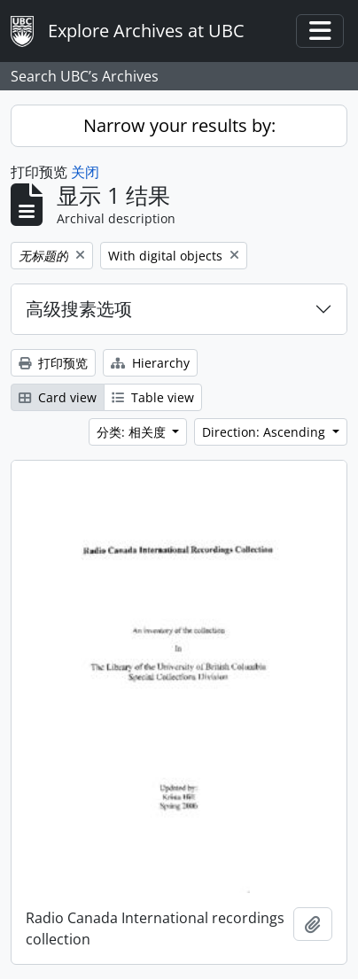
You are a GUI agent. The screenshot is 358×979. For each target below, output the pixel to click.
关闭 (85, 172)
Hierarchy (150, 362)
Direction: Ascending (265, 431)
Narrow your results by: (179, 125)
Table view (153, 397)
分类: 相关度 (133, 431)
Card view (58, 397)
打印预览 (53, 362)
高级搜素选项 (79, 309)
